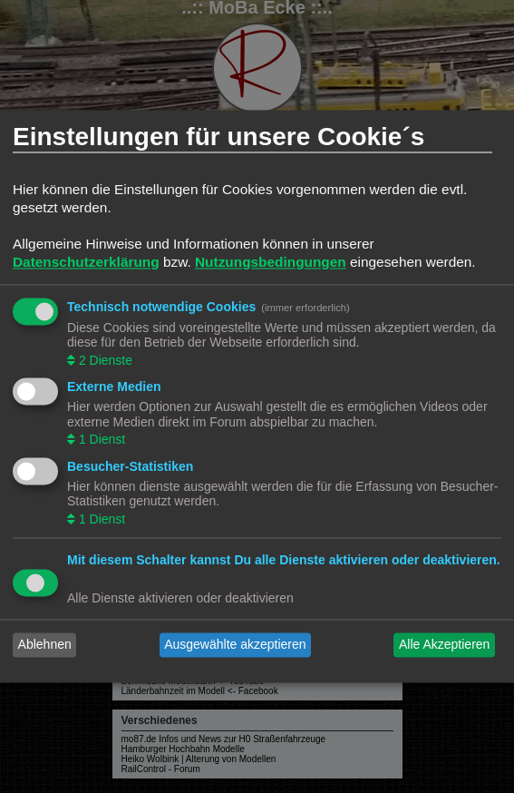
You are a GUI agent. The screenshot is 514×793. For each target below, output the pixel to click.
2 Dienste (103, 360)
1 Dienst (100, 440)
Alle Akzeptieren (444, 645)
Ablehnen (45, 645)
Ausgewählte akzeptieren (234, 645)
